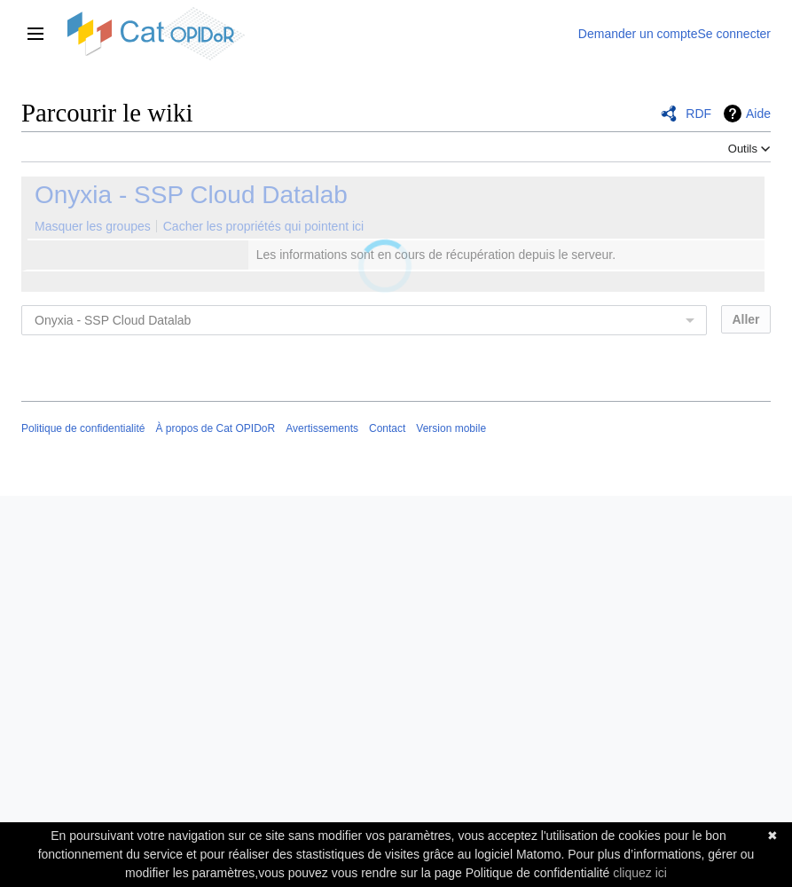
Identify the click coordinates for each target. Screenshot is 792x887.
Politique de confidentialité (83, 428)
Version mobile (451, 428)
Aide (758, 113)
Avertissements (322, 428)
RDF (698, 113)
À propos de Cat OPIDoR (215, 428)
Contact (387, 428)
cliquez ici (640, 873)
